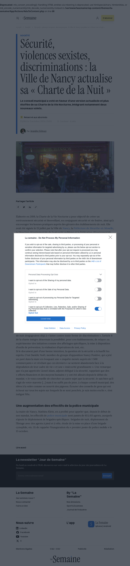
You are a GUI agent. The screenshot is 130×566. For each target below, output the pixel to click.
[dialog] (65, 283)
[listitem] (65, 274)
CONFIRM (46, 319)
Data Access (65, 328)
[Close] (111, 238)
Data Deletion (50, 328)
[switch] (98, 280)
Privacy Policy (80, 328)
